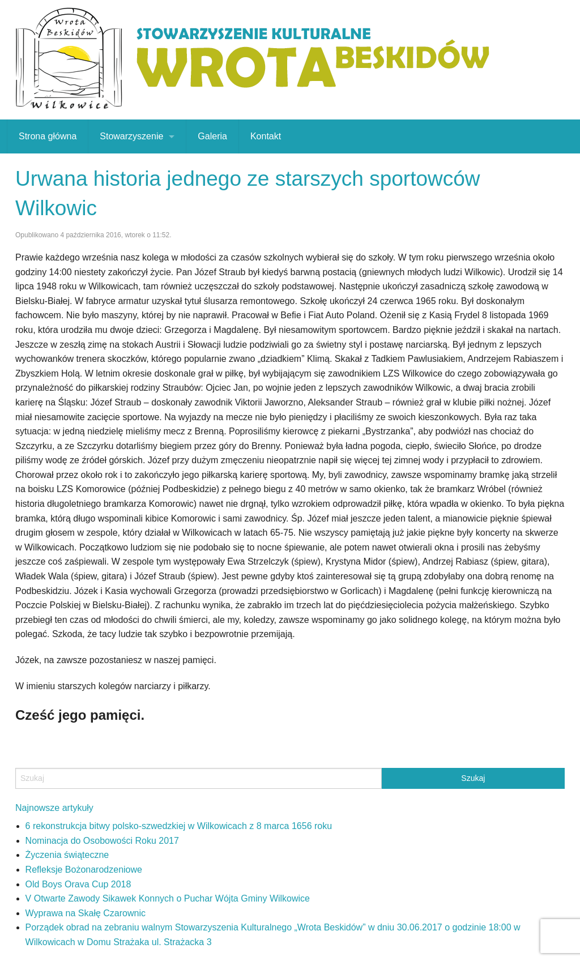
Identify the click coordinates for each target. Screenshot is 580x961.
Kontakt (265, 136)
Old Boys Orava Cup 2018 (78, 884)
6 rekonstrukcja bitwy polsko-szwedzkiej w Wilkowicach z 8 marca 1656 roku (178, 826)
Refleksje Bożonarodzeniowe (83, 869)
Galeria (212, 136)
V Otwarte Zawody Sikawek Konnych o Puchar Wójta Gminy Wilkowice (167, 898)
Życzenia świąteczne (67, 855)
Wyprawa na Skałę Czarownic (85, 913)
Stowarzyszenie (131, 136)
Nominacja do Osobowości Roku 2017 (102, 840)
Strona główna (47, 136)
